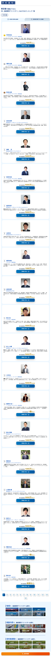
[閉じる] (6, 15)
